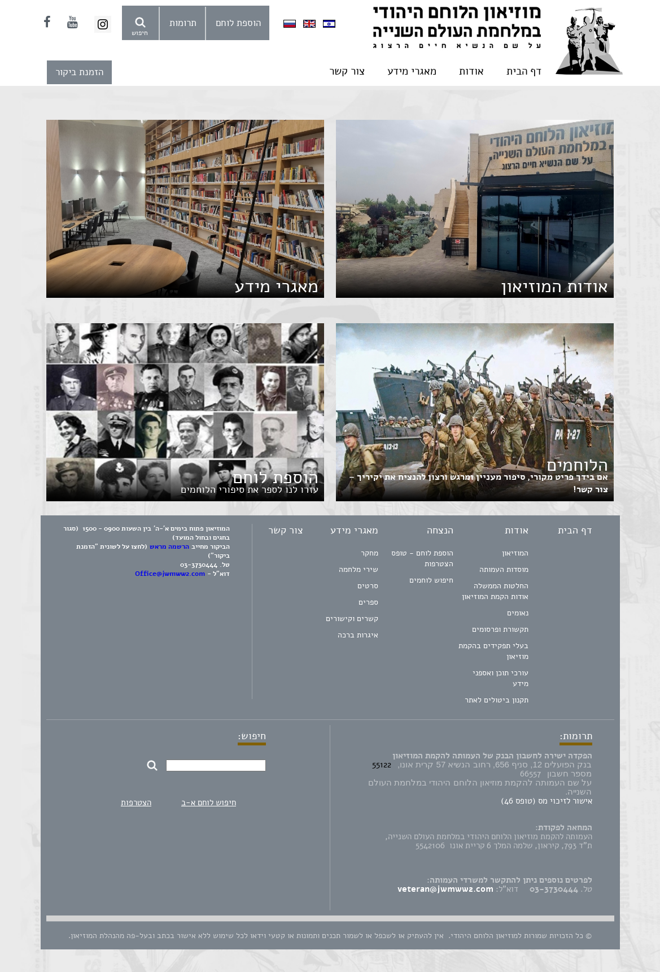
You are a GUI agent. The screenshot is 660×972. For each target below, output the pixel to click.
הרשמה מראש (169, 546)
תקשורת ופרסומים (500, 629)
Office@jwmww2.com (170, 573)
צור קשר (347, 71)
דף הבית (523, 71)
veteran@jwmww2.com (445, 889)
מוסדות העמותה (503, 569)
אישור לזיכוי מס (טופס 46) (546, 800)
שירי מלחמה (358, 569)
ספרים (368, 602)
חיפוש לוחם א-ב (208, 802)
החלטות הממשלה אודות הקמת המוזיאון (495, 591)
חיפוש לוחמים (431, 580)
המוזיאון (515, 553)
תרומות (182, 22)
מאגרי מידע (411, 71)
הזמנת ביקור (79, 72)
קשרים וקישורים (352, 618)
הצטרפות (136, 802)
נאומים (517, 613)
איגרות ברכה (358, 635)
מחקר (369, 553)
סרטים (367, 585)
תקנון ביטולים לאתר (496, 700)
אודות (471, 71)
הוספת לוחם (238, 22)
